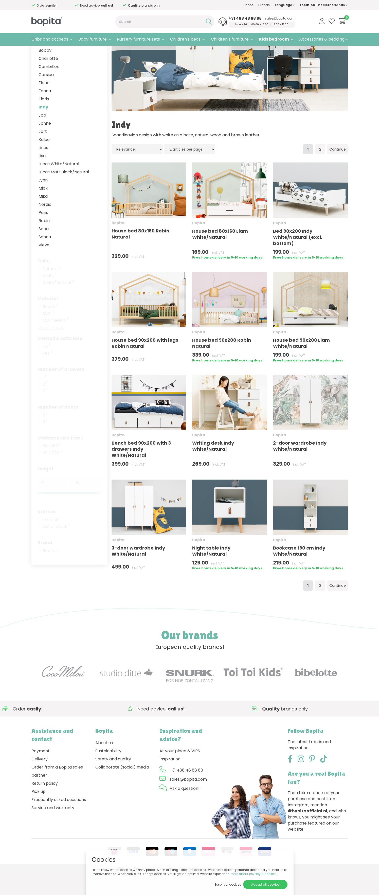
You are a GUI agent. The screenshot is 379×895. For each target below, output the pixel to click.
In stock (47, 534)
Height (45, 491)
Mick (43, 210)
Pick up (38, 814)
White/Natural (59, 304)
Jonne (45, 146)
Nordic (45, 227)
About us (104, 765)
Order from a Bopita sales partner (57, 793)
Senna (45, 259)
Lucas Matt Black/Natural (64, 194)
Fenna (45, 113)
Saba (44, 251)
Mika (43, 219)
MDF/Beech (56, 342)
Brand (45, 565)
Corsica (46, 97)
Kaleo (44, 162)
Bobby (45, 73)
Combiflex (49, 89)
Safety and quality (113, 781)
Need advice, (140, 5)
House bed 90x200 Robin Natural (221, 365)
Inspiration (170, 781)
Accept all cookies (265, 884)
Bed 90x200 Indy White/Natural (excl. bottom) (297, 259)
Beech (50, 329)
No (47, 368)
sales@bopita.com (280, 18)
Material (48, 321)
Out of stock (56, 549)
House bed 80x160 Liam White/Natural (220, 256)
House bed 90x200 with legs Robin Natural (145, 365)
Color (44, 283)
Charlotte (48, 81)
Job (42, 137)
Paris (43, 235)
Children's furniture (230, 39)
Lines (43, 170)
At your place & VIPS (179, 773)
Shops (248, 5)
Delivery (39, 781)
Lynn (43, 202)
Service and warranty (52, 830)
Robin (44, 243)
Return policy (44, 806)
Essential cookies (228, 884)
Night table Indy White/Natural (211, 573)
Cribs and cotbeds (49, 39)
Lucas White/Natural (59, 186)
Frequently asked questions (58, 822)
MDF (48, 335)
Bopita (51, 573)
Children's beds (185, 39)
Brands (264, 5)
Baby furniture (92, 39)
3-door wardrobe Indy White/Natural (138, 573)
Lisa (42, 178)
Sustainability (108, 773)
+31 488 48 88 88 (245, 18)
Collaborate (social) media (122, 789)
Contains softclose (60, 360)
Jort (43, 154)
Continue (337, 171)
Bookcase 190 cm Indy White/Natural (299, 573)
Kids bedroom (274, 39)
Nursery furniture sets (138, 39)
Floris (44, 121)
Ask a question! (185, 811)
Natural (51, 291)
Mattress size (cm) (60, 460)
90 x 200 (52, 475)
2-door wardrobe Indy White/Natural (300, 468)
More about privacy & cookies (253, 874)
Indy (43, 129)
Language (285, 5)
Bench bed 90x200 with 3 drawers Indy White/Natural (141, 471)
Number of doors (58, 429)
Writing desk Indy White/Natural (213, 468)
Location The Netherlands (324, 5)
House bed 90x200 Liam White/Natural (301, 365)
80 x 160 (52, 468)
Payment (40, 773)
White (50, 298)
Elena (44, 105)
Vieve (44, 267)
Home (36, 52)
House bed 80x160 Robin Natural (140, 256)
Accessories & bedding (322, 39)
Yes (47, 375)
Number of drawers (61, 391)
